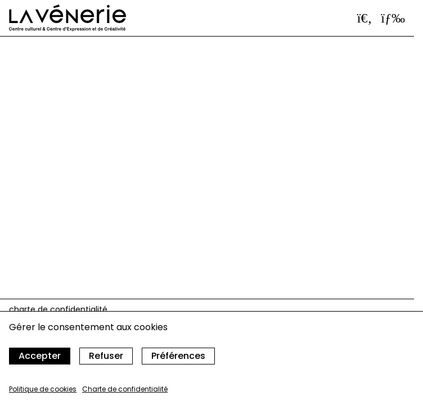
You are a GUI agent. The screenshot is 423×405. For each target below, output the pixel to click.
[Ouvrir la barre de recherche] (364, 18)
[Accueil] (67, 18)
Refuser (106, 355)
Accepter (40, 355)
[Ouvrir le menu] (393, 18)
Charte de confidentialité (125, 389)
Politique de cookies (42, 389)
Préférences (178, 355)
